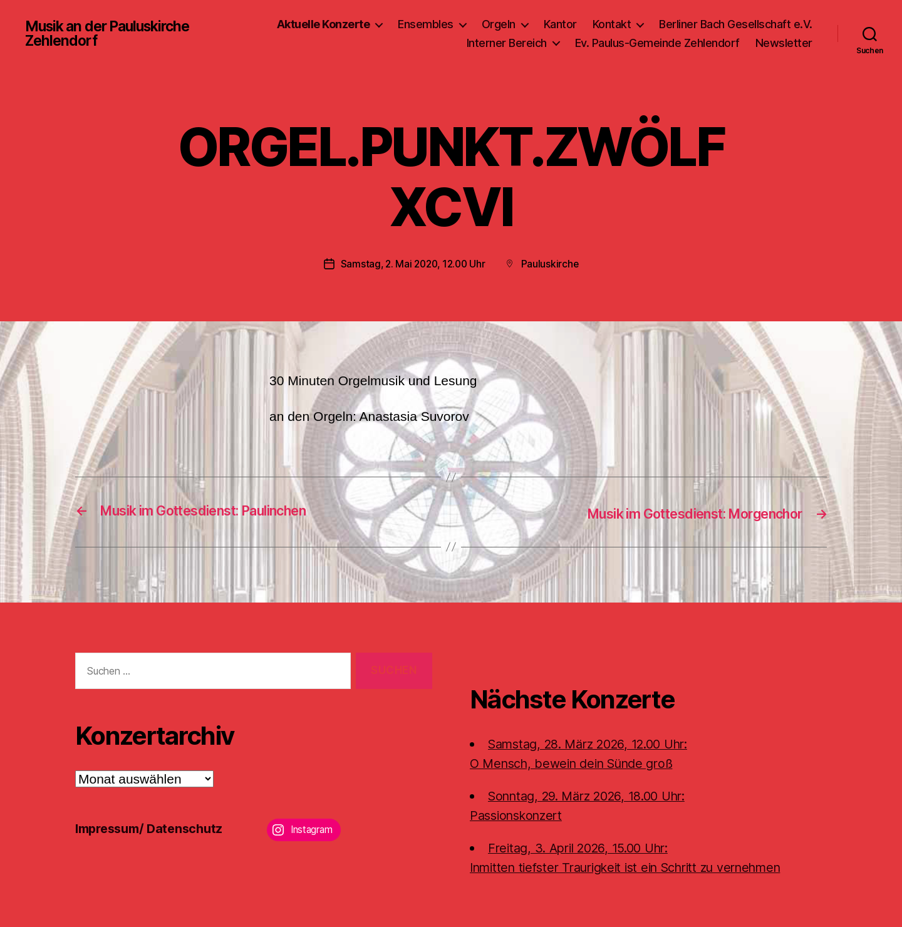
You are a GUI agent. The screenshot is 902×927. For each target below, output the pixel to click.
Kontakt (612, 24)
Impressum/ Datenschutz (153, 827)
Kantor (560, 24)
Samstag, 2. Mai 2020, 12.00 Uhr (412, 263)
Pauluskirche (553, 263)
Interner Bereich (507, 42)
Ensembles (426, 24)
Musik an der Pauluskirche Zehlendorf (107, 34)
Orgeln (499, 24)
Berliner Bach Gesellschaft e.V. (735, 24)
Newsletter (783, 42)
